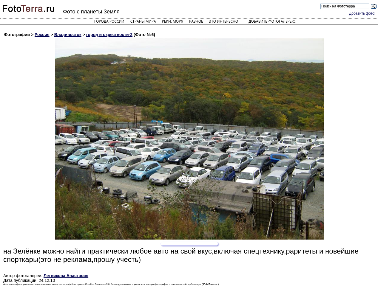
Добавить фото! (362, 13)
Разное (196, 21)
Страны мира (143, 21)
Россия (42, 34)
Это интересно (223, 21)
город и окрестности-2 (109, 34)
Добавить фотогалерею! (272, 21)
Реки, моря (172, 21)
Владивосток (67, 34)
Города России (109, 21)
